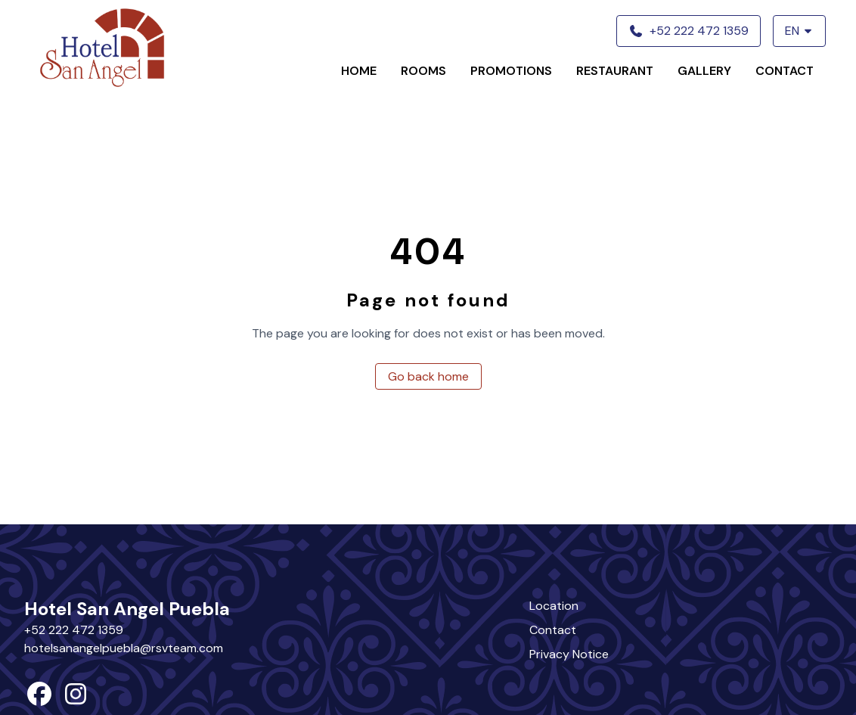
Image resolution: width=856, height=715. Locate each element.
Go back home (428, 376)
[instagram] (75, 699)
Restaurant (614, 71)
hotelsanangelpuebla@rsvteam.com (123, 648)
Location (553, 606)
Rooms (423, 71)
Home (359, 71)
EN (799, 31)
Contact (784, 71)
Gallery (704, 71)
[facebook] (39, 699)
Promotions (511, 71)
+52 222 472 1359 (73, 630)
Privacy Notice (569, 654)
